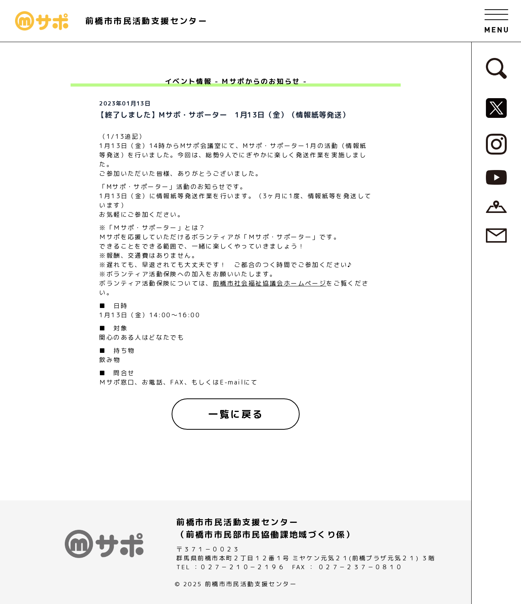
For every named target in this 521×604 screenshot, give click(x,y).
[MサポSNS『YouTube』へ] (496, 177)
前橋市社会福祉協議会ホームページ (269, 283)
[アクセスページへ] (496, 206)
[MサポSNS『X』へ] (496, 107)
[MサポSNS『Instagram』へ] (496, 143)
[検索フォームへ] (496, 68)
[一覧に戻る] (236, 414)
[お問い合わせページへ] (496, 235)
